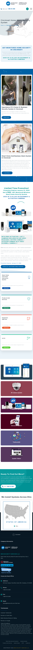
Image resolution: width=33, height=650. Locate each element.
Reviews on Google (5, 620)
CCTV (23, 643)
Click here (17, 603)
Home (2, 25)
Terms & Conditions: (16, 629)
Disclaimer (16, 535)
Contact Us (28, 643)
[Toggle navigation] (31, 9)
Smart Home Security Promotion (12, 641)
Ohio (17, 526)
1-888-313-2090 (11, 9)
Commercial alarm (23, 641)
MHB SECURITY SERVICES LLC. (21, 647)
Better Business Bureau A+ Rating (9, 618)
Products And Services (7, 643)
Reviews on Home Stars (6, 615)
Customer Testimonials (6, 612)
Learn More (7, 172)
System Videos (17, 643)
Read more (6, 117)
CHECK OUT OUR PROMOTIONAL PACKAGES (13, 266)
